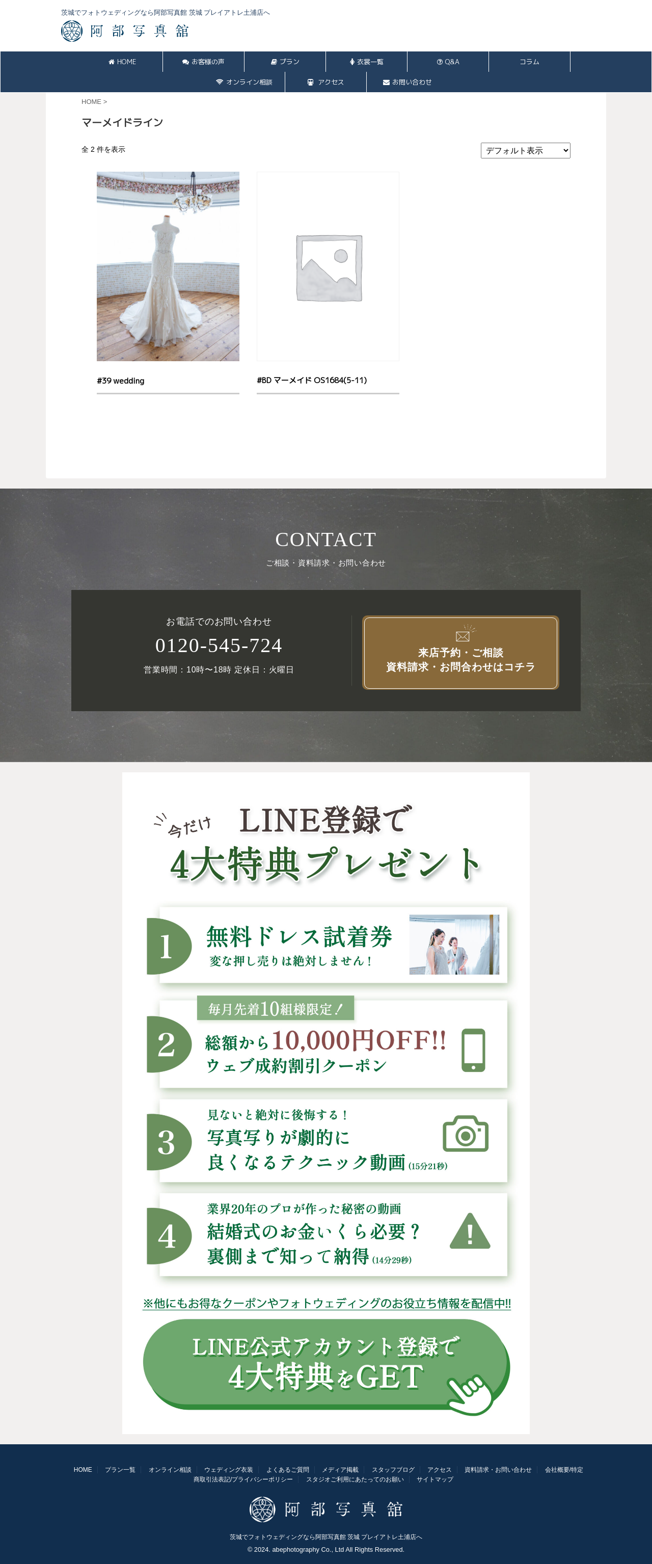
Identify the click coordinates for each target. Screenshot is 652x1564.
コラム (529, 61)
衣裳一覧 (367, 61)
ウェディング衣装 (228, 1469)
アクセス (326, 82)
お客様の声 (203, 61)
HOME (122, 61)
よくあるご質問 (287, 1469)
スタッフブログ (393, 1469)
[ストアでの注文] (525, 150)
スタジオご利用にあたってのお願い (355, 1479)
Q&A (448, 61)
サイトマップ (435, 1479)
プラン (285, 61)
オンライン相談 (244, 82)
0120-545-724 (219, 645)
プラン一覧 (120, 1469)
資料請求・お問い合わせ (498, 1469)
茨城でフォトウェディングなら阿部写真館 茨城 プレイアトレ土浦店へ (326, 1537)
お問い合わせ (407, 82)
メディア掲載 (340, 1469)
